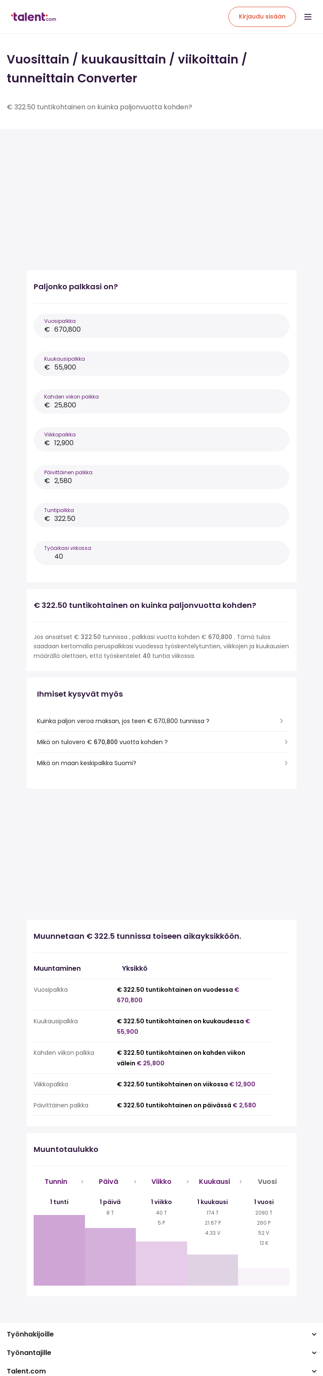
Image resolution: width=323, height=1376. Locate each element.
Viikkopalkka (60, 434)
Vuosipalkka (60, 321)
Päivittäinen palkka (68, 472)
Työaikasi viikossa (67, 548)
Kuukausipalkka (64, 358)
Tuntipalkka (59, 510)
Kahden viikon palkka (71, 396)
